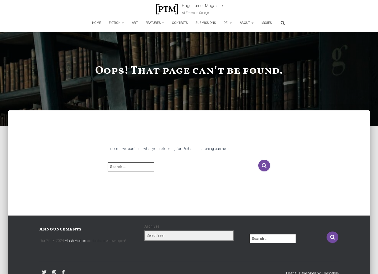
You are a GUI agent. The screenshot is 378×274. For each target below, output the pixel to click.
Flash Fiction (75, 241)
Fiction (116, 23)
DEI (228, 23)
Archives (152, 226)
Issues (266, 23)
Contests (180, 23)
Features (155, 23)
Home (96, 23)
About (247, 23)
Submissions (206, 23)
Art (135, 23)
